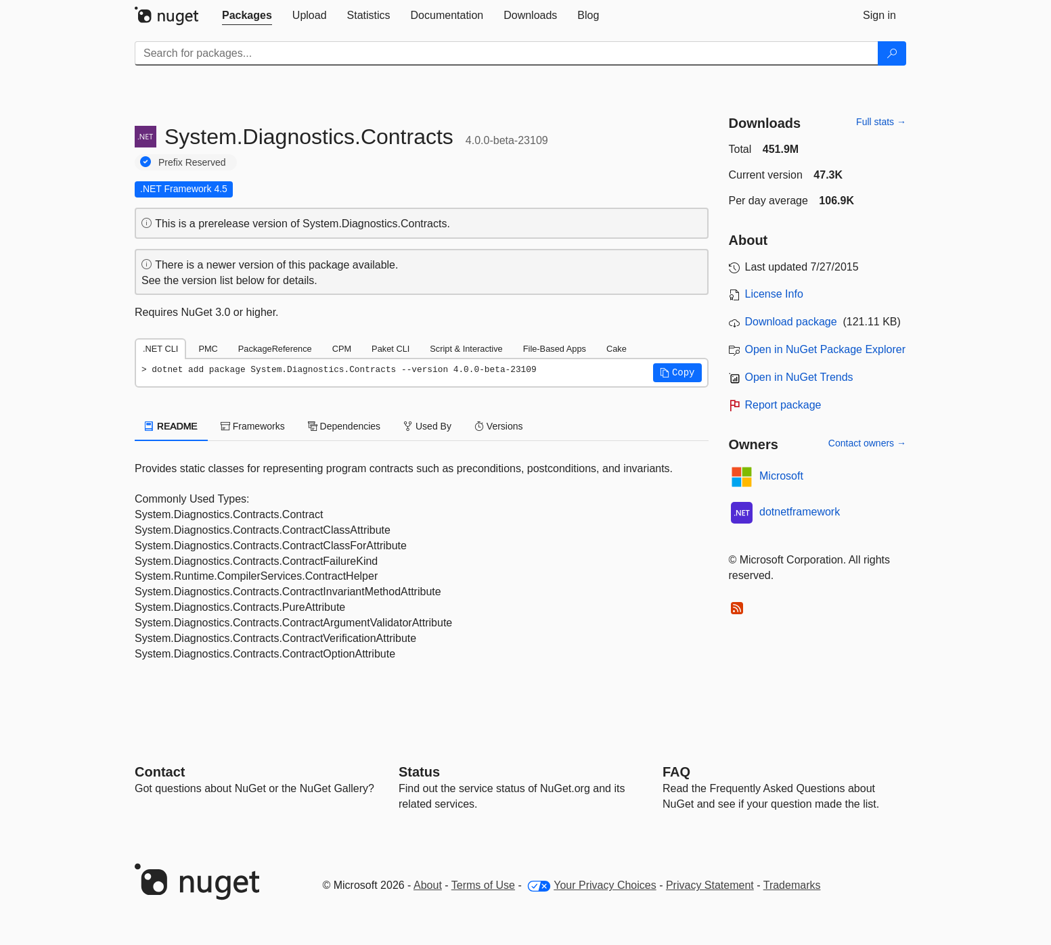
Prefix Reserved (192, 162)
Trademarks (792, 885)
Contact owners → (867, 443)
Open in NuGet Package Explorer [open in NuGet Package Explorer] (825, 349)
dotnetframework (799, 511)
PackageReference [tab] (275, 349)
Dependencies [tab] (344, 426)
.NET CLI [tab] (160, 349)
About (427, 885)
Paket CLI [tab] (390, 349)
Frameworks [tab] (253, 426)
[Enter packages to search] (506, 53)
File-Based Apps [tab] (554, 349)
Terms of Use (483, 885)
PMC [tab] (207, 349)
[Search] (892, 53)
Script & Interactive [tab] (466, 349)
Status (419, 771)
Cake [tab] (616, 349)
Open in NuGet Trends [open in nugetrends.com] (799, 377)
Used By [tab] (427, 426)
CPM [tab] (341, 349)
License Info (774, 294)
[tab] (247, 15)
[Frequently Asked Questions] (676, 771)
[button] (677, 372)
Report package (783, 405)
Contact (160, 771)
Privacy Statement (710, 885)
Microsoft (781, 476)
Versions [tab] (498, 426)
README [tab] (171, 426)
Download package (791, 321)
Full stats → (881, 121)
